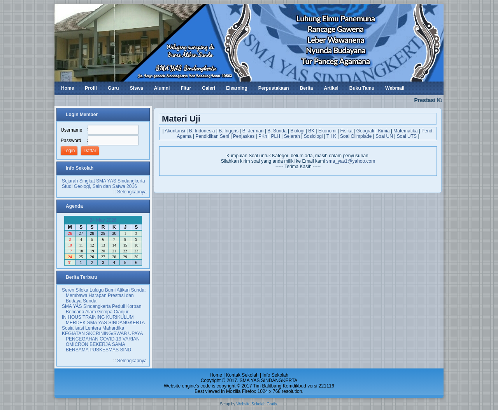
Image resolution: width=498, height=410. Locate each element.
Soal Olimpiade (356, 136)
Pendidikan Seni (212, 136)
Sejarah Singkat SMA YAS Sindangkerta (103, 181)
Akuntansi (175, 131)
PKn (262, 136)
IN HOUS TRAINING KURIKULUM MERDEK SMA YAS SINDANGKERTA (103, 319)
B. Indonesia (202, 131)
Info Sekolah (275, 375)
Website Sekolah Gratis (257, 404)
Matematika (405, 131)
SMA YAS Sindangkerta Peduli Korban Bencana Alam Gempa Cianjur (101, 309)
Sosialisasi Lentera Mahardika (93, 328)
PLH (275, 136)
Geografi (365, 131)
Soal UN (384, 136)
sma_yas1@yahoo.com (350, 161)
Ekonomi (327, 131)
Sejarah (292, 136)
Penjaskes (243, 136)
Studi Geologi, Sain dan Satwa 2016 (99, 186)
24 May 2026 (102, 220)
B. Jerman (253, 131)
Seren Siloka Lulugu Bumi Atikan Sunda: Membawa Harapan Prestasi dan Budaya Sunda (104, 295)
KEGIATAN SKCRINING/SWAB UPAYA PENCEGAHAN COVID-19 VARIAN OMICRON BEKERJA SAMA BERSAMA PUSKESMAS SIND (102, 342)
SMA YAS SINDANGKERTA (269, 380)
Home (216, 375)
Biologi (297, 131)
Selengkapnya (132, 192)
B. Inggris (228, 131)
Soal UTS (407, 136)
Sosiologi (313, 136)
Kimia (384, 131)
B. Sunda (276, 131)
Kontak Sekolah (242, 375)
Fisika (346, 131)
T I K (331, 136)
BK (311, 131)
